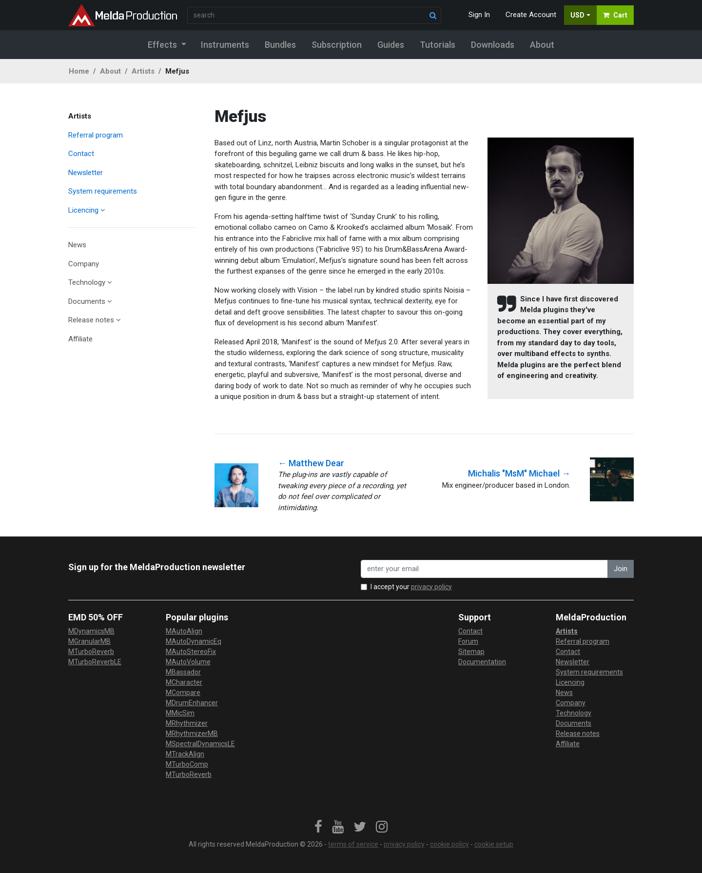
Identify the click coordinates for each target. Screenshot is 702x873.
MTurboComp (187, 764)
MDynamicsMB (91, 631)
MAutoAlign (184, 631)
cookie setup (493, 844)
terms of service (353, 844)
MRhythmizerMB (192, 733)
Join (620, 568)
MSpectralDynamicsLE (200, 744)
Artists (143, 71)
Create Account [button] (531, 14)
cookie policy (449, 844)
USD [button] (577, 15)
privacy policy (431, 587)
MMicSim (180, 713)
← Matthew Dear (311, 463)
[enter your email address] (484, 569)
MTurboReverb (91, 651)
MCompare (183, 692)
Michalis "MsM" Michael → (519, 473)
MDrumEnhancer (192, 703)
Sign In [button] (479, 14)
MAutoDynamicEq (193, 641)
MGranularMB (89, 641)
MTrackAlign (185, 754)
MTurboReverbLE (94, 662)
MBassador (183, 672)
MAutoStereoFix (191, 651)
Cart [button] (615, 15)
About (110, 71)
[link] (318, 827)
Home (79, 71)
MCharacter (184, 682)
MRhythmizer (187, 723)
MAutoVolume (188, 662)
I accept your (411, 587)
